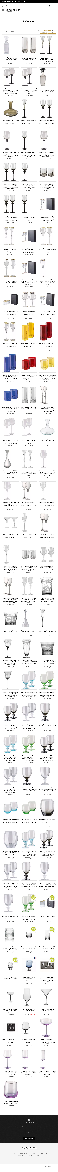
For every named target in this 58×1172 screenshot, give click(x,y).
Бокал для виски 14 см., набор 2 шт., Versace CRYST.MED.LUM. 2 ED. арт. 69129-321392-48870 (47, 824)
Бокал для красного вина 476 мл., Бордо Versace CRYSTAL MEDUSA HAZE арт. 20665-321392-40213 (11, 155)
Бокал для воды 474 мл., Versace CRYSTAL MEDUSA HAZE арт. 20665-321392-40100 (29, 187)
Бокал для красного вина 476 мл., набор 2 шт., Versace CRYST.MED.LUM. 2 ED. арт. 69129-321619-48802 (29, 697)
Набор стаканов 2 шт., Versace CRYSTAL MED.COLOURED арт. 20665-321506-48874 (10, 378)
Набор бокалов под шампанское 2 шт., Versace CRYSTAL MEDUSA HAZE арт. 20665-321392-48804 (47, 59)
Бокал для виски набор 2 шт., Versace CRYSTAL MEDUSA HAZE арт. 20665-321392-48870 (47, 187)
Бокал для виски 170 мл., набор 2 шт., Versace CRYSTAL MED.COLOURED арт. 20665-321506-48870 (10, 411)
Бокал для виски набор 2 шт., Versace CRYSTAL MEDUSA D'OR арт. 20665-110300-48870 (10, 315)
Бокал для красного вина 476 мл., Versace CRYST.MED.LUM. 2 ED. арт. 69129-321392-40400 (47, 728)
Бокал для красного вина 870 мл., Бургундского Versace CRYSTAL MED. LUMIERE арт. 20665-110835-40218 (11, 506)
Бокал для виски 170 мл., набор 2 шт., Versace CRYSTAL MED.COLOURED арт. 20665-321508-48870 (47, 379)
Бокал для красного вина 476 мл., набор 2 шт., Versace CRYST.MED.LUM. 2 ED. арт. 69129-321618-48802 (47, 697)
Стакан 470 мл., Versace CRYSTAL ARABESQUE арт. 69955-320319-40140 (11, 633)
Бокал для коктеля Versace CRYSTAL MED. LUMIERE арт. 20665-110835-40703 (10, 537)
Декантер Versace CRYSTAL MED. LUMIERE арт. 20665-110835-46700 (10, 474)
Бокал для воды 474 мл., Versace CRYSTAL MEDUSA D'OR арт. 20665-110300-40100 (47, 283)
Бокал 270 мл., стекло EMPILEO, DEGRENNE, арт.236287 (29, 982)
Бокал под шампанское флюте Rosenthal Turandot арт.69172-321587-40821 (47, 1076)
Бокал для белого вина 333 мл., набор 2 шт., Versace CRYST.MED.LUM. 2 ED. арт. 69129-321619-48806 (29, 856)
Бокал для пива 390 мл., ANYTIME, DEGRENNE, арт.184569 (29, 1014)
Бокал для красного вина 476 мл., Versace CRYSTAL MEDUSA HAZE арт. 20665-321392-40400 (29, 155)
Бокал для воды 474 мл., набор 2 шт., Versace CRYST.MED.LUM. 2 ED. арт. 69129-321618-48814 (29, 761)
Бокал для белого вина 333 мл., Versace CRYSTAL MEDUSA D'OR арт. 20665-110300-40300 (10, 347)
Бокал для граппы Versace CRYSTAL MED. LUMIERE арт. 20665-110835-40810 (29, 537)
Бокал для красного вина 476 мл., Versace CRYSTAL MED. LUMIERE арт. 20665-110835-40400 (47, 506)
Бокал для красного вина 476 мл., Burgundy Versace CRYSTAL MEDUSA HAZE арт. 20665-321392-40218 (47, 155)
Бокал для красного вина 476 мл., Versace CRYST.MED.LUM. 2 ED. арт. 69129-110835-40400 (10, 919)
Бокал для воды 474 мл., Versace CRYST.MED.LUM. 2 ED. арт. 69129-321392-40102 (29, 792)
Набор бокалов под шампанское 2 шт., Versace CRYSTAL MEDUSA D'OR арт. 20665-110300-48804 (47, 219)
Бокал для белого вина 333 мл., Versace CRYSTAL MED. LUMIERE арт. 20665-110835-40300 (29, 602)
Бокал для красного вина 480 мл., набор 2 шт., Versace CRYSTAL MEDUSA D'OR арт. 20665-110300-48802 (29, 251)
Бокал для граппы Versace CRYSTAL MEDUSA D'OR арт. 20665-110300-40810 (10, 282)
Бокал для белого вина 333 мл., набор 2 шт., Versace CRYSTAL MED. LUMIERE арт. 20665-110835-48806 (10, 602)
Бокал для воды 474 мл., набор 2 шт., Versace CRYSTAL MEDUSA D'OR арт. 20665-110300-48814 (29, 283)
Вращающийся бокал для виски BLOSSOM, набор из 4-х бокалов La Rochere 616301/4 (11, 951)
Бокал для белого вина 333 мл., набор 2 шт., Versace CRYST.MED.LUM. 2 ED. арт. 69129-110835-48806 (10, 888)
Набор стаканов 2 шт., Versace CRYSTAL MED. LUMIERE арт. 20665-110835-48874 (29, 410)
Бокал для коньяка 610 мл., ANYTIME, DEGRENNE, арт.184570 (29, 1044)
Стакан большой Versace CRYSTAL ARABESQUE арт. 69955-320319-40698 (47, 601)
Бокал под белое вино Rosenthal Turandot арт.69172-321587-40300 (29, 1076)
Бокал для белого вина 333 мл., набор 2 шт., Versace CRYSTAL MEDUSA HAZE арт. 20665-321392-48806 (11, 219)
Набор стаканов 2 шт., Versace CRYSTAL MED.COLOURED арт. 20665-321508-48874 (29, 346)
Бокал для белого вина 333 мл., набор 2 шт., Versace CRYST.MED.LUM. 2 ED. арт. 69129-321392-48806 (47, 856)
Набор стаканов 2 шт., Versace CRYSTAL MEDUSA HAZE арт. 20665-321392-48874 (29, 58)
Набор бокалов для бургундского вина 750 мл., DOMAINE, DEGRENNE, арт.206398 (47, 983)
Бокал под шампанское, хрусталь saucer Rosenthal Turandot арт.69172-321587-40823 (47, 1045)
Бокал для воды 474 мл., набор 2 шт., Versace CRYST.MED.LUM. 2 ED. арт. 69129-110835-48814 (11, 792)
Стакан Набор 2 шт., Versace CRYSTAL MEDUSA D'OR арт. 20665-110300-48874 (47, 919)
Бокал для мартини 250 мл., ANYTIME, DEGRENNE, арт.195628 (47, 1014)
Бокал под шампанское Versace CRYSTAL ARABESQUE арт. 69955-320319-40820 (47, 633)
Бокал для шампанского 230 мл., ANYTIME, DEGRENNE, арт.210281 (10, 1014)
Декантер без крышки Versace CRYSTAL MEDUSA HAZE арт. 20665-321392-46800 (10, 122)
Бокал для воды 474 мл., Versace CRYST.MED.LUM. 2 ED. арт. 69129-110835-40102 (47, 792)
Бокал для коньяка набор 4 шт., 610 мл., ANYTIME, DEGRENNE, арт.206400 (10, 1044)
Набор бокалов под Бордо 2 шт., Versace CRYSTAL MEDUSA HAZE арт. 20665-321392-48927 (29, 91)
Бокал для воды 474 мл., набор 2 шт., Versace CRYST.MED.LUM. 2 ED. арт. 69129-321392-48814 (47, 761)
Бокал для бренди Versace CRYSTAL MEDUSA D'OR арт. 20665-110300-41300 (29, 314)
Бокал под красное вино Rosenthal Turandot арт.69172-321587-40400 (11, 1076)
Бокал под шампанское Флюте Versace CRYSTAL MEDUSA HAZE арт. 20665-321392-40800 (29, 123)
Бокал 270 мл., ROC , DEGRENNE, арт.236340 (10, 981)
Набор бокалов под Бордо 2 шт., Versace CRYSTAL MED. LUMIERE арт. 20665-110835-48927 (29, 443)
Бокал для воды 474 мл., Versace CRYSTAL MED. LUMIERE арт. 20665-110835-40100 (10, 570)
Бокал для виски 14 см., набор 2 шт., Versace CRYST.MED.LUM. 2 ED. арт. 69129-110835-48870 (10, 855)
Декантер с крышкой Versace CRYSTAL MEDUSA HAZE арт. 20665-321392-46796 (47, 90)
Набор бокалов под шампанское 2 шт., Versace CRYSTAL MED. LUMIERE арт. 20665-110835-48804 (47, 411)
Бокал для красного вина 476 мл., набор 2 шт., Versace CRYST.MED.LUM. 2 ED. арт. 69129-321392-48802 (11, 729)
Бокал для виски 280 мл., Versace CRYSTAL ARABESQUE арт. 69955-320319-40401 (47, 664)
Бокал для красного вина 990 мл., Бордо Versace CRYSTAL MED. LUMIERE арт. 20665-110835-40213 (47, 475)
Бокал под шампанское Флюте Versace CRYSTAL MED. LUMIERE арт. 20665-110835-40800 (29, 475)
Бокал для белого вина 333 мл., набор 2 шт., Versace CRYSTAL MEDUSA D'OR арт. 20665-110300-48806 (47, 315)
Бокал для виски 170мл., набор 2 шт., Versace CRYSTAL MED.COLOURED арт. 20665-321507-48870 (29, 379)
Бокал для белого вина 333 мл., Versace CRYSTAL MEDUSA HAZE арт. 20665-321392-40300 (29, 219)
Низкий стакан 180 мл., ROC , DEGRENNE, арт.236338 (29, 950)
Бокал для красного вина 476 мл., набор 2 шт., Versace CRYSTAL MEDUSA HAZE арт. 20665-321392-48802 (47, 123)
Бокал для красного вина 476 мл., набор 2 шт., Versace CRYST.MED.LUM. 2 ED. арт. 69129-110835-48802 (29, 729)
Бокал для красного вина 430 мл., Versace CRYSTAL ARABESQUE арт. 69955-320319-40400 (11, 665)
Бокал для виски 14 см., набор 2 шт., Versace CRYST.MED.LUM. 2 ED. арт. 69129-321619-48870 (10, 824)
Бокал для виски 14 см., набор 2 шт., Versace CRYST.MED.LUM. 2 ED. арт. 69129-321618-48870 (29, 824)
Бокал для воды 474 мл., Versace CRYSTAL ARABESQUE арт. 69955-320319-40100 (29, 664)
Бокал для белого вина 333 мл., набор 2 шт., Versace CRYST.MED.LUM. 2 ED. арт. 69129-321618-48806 (29, 920)
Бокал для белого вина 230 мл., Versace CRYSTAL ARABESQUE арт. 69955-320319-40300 (10, 697)
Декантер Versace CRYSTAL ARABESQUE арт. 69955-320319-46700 (29, 633)
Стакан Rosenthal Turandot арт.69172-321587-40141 (11, 1106)
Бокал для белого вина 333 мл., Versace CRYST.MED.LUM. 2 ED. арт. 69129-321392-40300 (29, 887)
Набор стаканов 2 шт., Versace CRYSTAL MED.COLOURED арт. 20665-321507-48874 (47, 346)
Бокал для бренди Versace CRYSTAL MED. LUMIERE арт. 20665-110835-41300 (47, 569)
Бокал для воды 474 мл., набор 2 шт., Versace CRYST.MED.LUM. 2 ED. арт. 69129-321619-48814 (11, 761)
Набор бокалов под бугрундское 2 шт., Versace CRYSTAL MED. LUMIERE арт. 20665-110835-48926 (10, 443)
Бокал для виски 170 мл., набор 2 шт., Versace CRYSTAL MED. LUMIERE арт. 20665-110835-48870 (29, 570)
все (28, 1114)
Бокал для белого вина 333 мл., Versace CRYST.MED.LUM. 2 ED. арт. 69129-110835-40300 (47, 887)
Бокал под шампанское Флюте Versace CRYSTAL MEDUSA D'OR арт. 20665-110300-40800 (10, 251)
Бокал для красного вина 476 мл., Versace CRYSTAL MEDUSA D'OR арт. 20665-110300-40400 (47, 251)
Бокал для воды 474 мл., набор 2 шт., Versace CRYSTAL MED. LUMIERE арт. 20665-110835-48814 (47, 538)
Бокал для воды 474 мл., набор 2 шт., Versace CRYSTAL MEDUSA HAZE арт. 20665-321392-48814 (11, 187)
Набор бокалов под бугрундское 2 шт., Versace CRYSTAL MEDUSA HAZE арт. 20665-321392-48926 (11, 91)
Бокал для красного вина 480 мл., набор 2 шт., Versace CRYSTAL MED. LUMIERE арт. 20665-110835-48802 (29, 506)
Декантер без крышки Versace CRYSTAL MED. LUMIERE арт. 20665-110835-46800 (47, 442)
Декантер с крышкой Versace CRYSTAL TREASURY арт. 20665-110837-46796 (11, 58)
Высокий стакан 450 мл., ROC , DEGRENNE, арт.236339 (47, 950)
